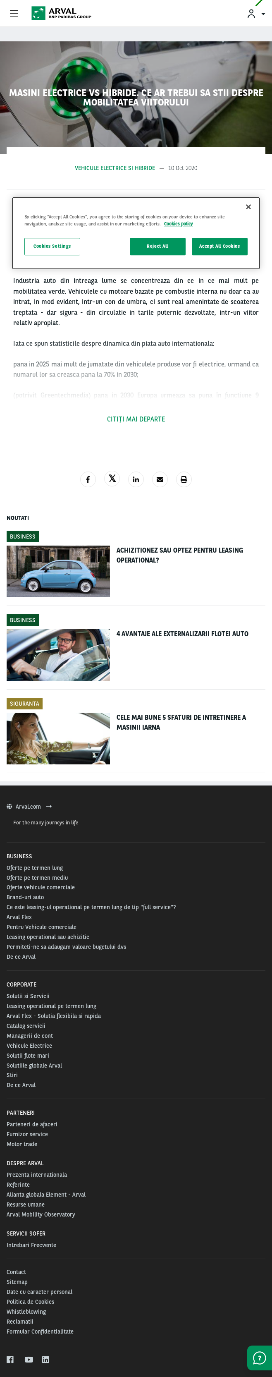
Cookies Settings (52, 246)
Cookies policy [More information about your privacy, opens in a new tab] (178, 224)
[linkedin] (46, 1360)
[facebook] (10, 1360)
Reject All (157, 246)
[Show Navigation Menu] (14, 14)
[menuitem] (255, 13)
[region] (136, 233)
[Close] (248, 207)
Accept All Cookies (219, 246)
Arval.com (29, 806)
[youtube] (28, 1360)
